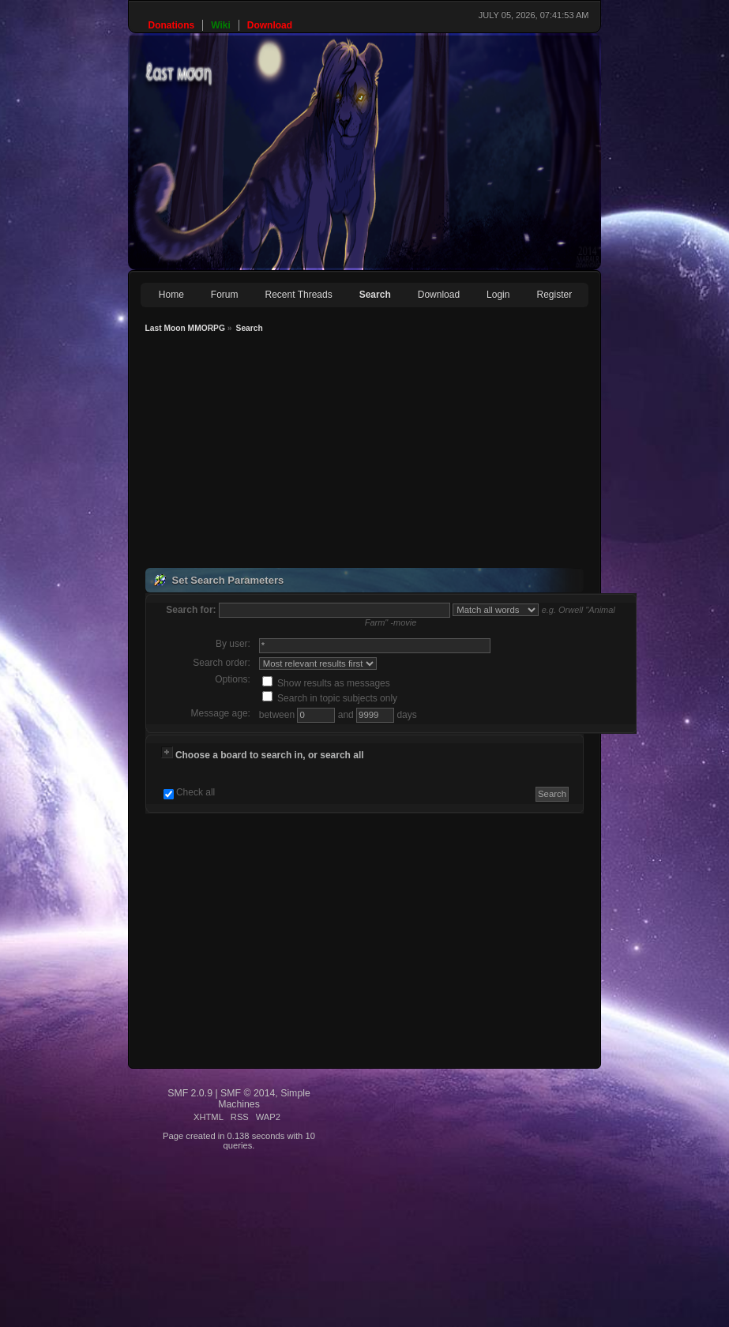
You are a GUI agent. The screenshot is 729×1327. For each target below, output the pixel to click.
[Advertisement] (334, 452)
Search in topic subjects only (329, 698)
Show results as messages (326, 683)
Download (439, 294)
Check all (195, 792)
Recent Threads (299, 294)
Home (171, 294)
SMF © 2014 (247, 1093)
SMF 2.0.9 (189, 1093)
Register (554, 294)
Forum (225, 294)
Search (375, 294)
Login (498, 294)
